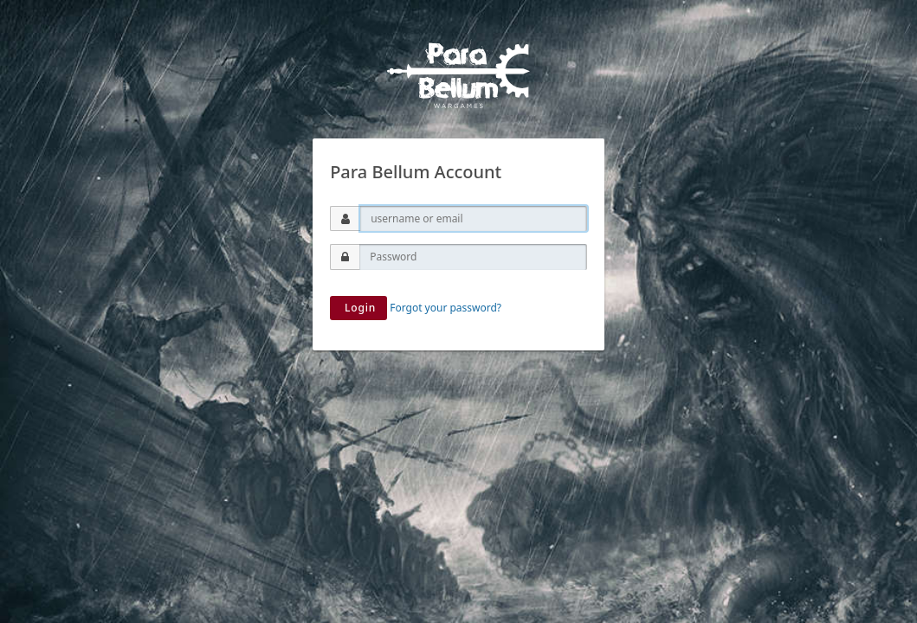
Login (358, 307)
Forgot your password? (445, 307)
